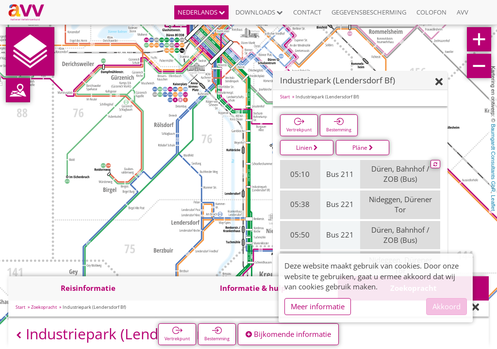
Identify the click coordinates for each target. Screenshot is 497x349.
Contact (307, 12)
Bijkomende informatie (288, 334)
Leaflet (493, 203)
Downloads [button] (259, 12)
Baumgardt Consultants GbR (493, 158)
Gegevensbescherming (368, 12)
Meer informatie (318, 306)
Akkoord (446, 306)
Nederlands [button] (201, 12)
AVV (462, 12)
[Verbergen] (439, 82)
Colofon (431, 12)
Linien (307, 147)
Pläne (362, 147)
